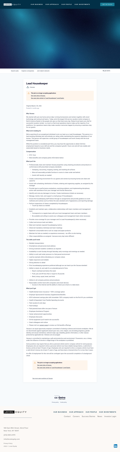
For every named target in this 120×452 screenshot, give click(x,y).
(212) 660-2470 (9, 435)
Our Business (37, 4)
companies (28, 75)
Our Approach (52, 4)
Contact (67, 416)
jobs (15, 75)
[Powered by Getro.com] (60, 397)
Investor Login (110, 416)
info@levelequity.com (12, 439)
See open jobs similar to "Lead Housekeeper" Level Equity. (47, 102)
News (99, 416)
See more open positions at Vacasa (42, 382)
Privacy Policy (8, 443)
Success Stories (88, 416)
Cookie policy (63, 402)
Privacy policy (55, 402)
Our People (66, 4)
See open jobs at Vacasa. (38, 100)
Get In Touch (107, 4)
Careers (76, 416)
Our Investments (82, 4)
